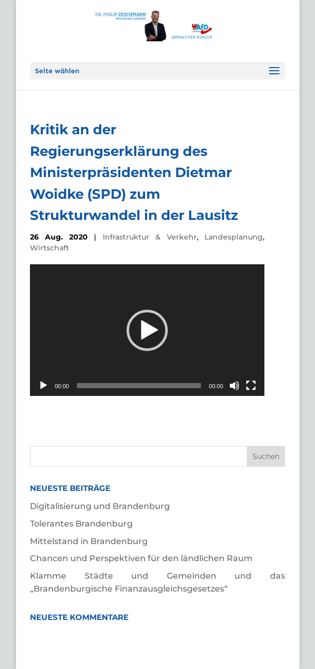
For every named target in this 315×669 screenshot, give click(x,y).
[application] (147, 330)
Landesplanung (233, 237)
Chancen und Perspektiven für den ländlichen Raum (141, 558)
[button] (147, 330)
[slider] (138, 385)
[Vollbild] (251, 385)
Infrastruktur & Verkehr (150, 237)
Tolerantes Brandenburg (81, 524)
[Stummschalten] (234, 385)
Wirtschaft (49, 247)
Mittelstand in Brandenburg (89, 541)
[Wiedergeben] (43, 385)
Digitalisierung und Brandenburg (100, 506)
